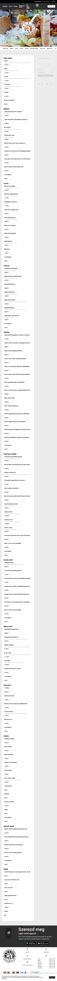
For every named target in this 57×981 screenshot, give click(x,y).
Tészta (21, 48)
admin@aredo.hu (27, 959)
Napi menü (5, 48)
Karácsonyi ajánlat (22, 6)
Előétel (11, 48)
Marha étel (49, 48)
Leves (16, 48)
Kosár (10, 6)
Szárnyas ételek (34, 48)
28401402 (46, 952)
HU (3, 1)
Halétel (26, 48)
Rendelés (5, 6)
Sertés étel (42, 48)
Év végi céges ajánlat (28, 6)
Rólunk (15, 6)
